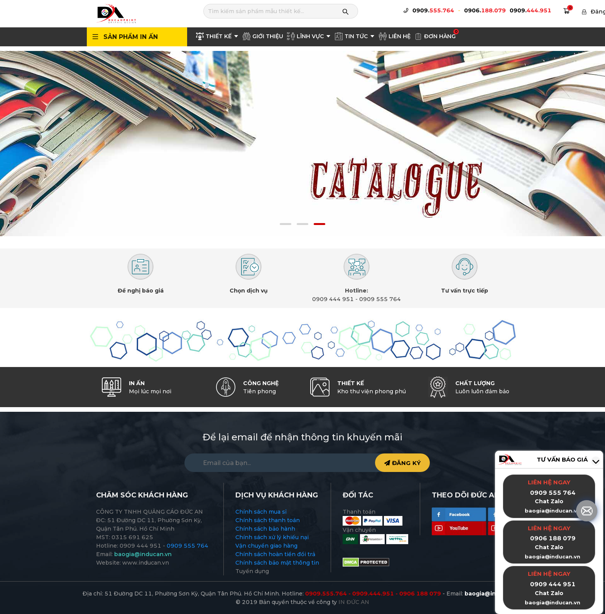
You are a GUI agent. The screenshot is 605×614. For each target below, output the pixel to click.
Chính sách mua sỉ (261, 511)
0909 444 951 (333, 299)
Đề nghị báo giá (141, 290)
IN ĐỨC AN (353, 602)
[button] (285, 224)
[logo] (116, 13)
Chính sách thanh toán (267, 520)
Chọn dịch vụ (249, 290)
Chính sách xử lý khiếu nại (272, 537)
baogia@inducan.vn (552, 556)
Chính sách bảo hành (265, 528)
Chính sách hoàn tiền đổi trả (275, 554)
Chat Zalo (549, 547)
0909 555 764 (380, 299)
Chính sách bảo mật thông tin (277, 562)
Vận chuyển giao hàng (266, 545)
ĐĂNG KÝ (402, 463)
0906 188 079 (553, 538)
